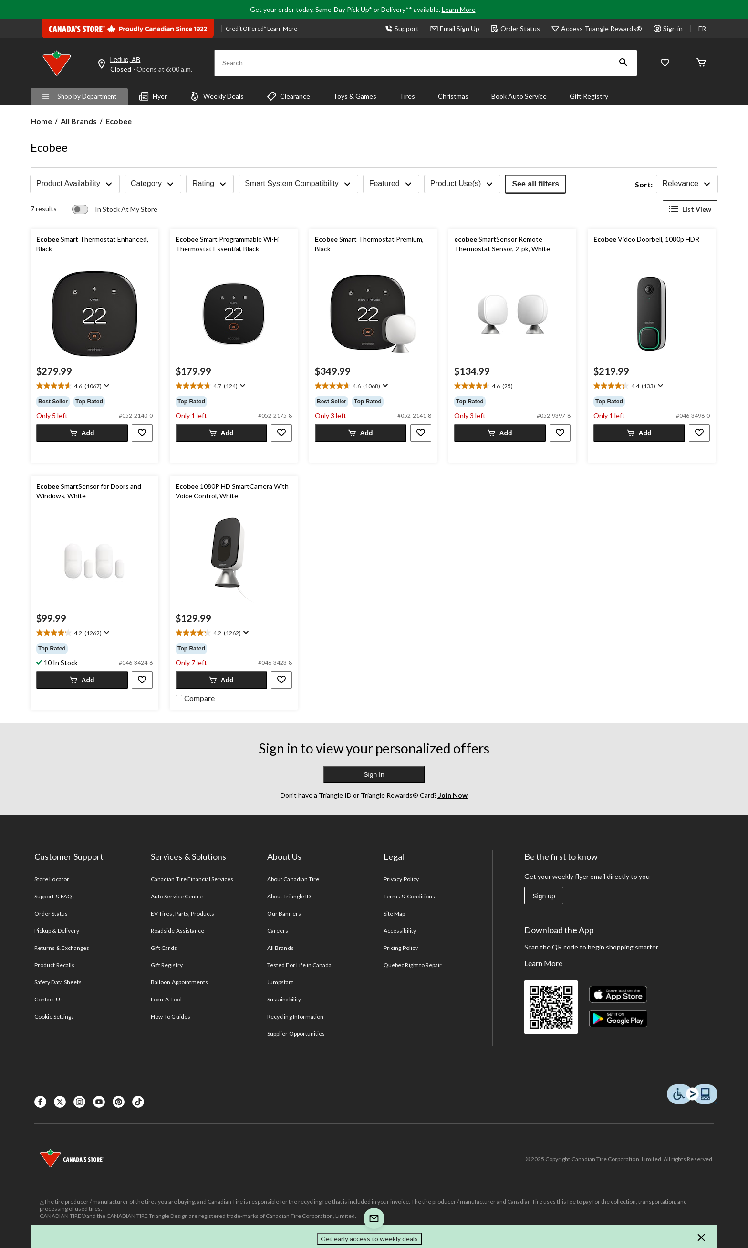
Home (41, 120)
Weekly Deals (217, 96)
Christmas (453, 96)
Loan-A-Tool (166, 999)
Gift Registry (589, 96)
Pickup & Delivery (56, 930)
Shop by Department (79, 96)
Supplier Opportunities (296, 1033)
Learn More (459, 9)
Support (402, 28)
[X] (60, 1102)
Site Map (394, 913)
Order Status (515, 28)
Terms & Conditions (409, 896)
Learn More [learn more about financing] (282, 28)
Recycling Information (295, 1016)
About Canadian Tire (293, 879)
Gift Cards (164, 947)
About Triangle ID (289, 896)
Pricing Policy (401, 947)
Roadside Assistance (177, 930)
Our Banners (284, 913)
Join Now (452, 795)
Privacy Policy (401, 879)
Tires (407, 96)
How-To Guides (170, 1016)
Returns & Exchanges (61, 947)
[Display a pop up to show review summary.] (106, 386)
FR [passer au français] (702, 28)
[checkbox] (195, 697)
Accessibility (400, 930)
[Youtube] (99, 1102)
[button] (623, 63)
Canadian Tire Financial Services (192, 879)
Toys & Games (354, 96)
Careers (277, 930)
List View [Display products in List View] (690, 209)
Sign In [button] (374, 774)
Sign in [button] (668, 28)
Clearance (288, 96)
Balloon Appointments (179, 982)
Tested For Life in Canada (299, 965)
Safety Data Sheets (58, 982)
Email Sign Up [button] (454, 28)
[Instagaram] (79, 1102)
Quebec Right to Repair (413, 965)
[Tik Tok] (138, 1102)
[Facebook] (40, 1102)
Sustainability (284, 999)
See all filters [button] (535, 184)
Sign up (543, 896)
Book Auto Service (519, 96)
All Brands (79, 120)
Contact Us (48, 999)
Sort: (644, 184)
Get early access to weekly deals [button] (369, 1239)
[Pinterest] (119, 1102)
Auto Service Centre (177, 896)
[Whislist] (665, 63)
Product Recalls (54, 965)
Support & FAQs (54, 896)
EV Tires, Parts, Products (182, 913)
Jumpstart (280, 982)
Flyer (153, 96)
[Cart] (701, 63)
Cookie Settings (54, 1016)
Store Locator (51, 879)
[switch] (114, 209)
